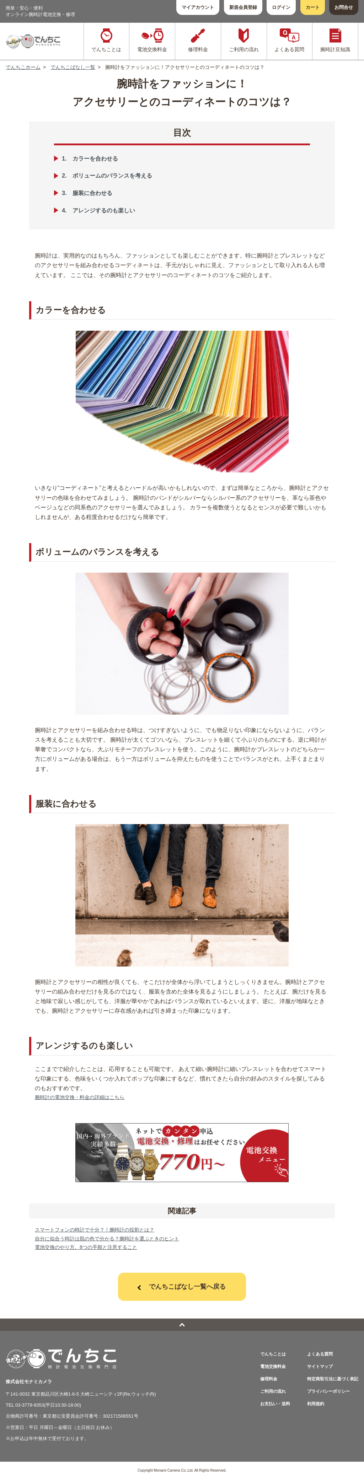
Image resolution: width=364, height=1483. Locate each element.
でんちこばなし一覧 (72, 67)
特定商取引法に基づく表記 (330, 1382)
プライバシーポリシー (326, 1395)
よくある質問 (317, 1357)
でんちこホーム (23, 67)
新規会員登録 (243, 7)
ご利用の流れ (267, 1395)
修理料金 (262, 1382)
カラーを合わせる (99, 158)
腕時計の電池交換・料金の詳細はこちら (86, 1098)
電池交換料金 (267, 1370)
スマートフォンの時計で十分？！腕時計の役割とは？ (103, 1231)
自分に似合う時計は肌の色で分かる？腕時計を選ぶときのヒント (117, 1241)
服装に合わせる (96, 192)
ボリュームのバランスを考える (118, 175)
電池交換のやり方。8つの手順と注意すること (93, 1250)
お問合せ (343, 7)
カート (313, 7)
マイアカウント (198, 7)
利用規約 (312, 1407)
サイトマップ (317, 1370)
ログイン (281, 7)
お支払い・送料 (269, 1407)
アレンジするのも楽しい (109, 210)
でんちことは (267, 1357)
